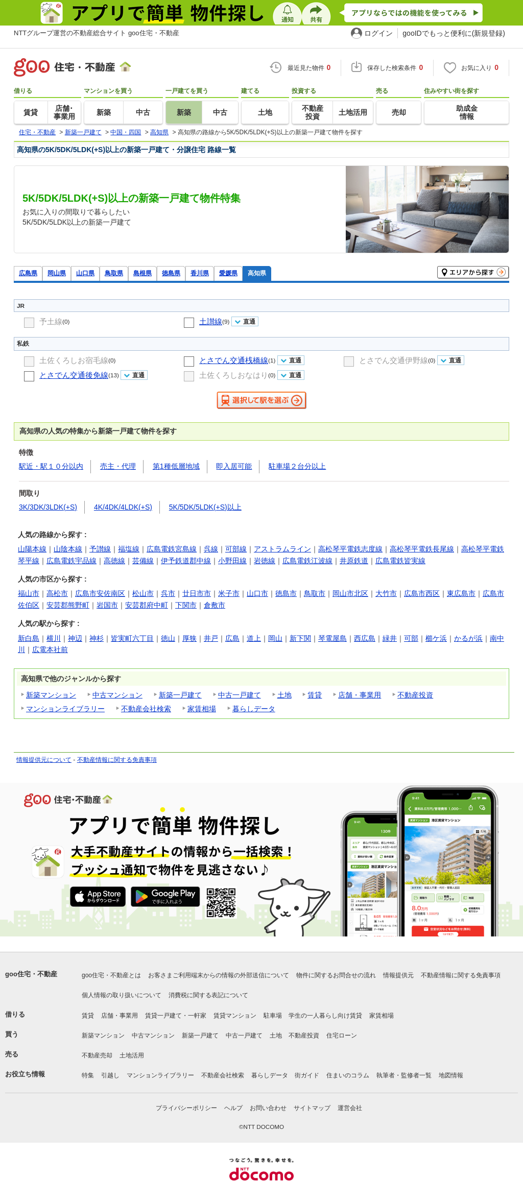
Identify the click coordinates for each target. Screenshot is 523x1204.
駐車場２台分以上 (297, 466)
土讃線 (210, 321)
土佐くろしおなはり (233, 375)
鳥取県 (114, 273)
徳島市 (286, 593)
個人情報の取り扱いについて (121, 995)
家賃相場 (201, 709)
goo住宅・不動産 (31, 974)
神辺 (75, 638)
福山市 (28, 593)
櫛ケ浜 (436, 638)
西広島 (364, 638)
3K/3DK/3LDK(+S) (48, 507)
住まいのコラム (347, 1075)
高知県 (257, 273)
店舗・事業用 (359, 695)
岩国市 (107, 605)
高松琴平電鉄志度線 (350, 549)
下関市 (186, 605)
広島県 (28, 273)
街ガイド (307, 1075)
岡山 (275, 638)
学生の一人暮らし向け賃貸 (325, 1015)
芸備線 (143, 561)
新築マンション (51, 695)
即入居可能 (234, 466)
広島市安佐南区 (100, 593)
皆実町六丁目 (132, 638)
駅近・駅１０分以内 (51, 466)
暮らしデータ (253, 709)
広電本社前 (50, 649)
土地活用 (132, 1055)
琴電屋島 (332, 638)
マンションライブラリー (65, 709)
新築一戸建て (180, 695)
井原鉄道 (354, 561)
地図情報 (451, 1075)
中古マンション (117, 695)
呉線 (211, 549)
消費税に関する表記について (208, 995)
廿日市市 (196, 593)
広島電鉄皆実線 (400, 561)
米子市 (229, 593)
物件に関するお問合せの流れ (336, 975)
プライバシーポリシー (186, 1108)
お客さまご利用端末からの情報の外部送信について (218, 975)
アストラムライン (282, 549)
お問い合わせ (268, 1108)
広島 (232, 638)
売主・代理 (118, 466)
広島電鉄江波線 (307, 561)
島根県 (142, 273)
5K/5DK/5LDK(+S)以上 (205, 507)
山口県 (85, 273)
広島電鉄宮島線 (172, 549)
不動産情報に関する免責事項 (117, 759)
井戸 (211, 638)
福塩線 (128, 549)
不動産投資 (415, 695)
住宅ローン (341, 1035)
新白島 (28, 638)
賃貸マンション (234, 1015)
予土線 (50, 321)
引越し (110, 1075)
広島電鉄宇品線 (71, 561)
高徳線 (114, 561)
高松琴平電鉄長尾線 (422, 549)
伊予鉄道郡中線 (186, 561)
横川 (53, 638)
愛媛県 (228, 273)
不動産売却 (97, 1055)
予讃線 (100, 549)
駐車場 (273, 1015)
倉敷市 (214, 605)
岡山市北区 (350, 593)
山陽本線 (32, 549)
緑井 (390, 638)
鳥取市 (314, 593)
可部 (411, 638)
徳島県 (171, 273)
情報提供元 (398, 975)
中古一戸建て (239, 695)
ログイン (378, 33)
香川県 (200, 273)
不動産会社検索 (146, 709)
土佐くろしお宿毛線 (73, 360)
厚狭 (189, 638)
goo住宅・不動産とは (111, 975)
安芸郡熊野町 (67, 605)
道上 (254, 638)
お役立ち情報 (25, 1074)
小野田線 (232, 561)
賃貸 (314, 695)
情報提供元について (44, 759)
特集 (88, 1075)
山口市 (257, 593)
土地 (284, 695)
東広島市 (461, 593)
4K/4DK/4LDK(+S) (123, 507)
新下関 (300, 638)
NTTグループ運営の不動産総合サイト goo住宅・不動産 (96, 33)
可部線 (236, 549)
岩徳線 (264, 561)
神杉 (96, 638)
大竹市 (386, 593)
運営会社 (350, 1108)
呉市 (168, 593)
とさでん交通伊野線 (393, 360)
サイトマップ (312, 1108)
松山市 (143, 593)
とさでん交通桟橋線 (233, 360)
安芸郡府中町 (146, 605)
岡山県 (56, 273)
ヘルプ (233, 1108)
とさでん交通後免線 (73, 375)
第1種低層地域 (176, 466)
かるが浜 (468, 638)
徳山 (168, 638)
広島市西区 (422, 593)
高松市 (57, 593)
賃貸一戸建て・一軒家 (175, 1015)
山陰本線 (68, 549)
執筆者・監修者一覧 (404, 1075)
